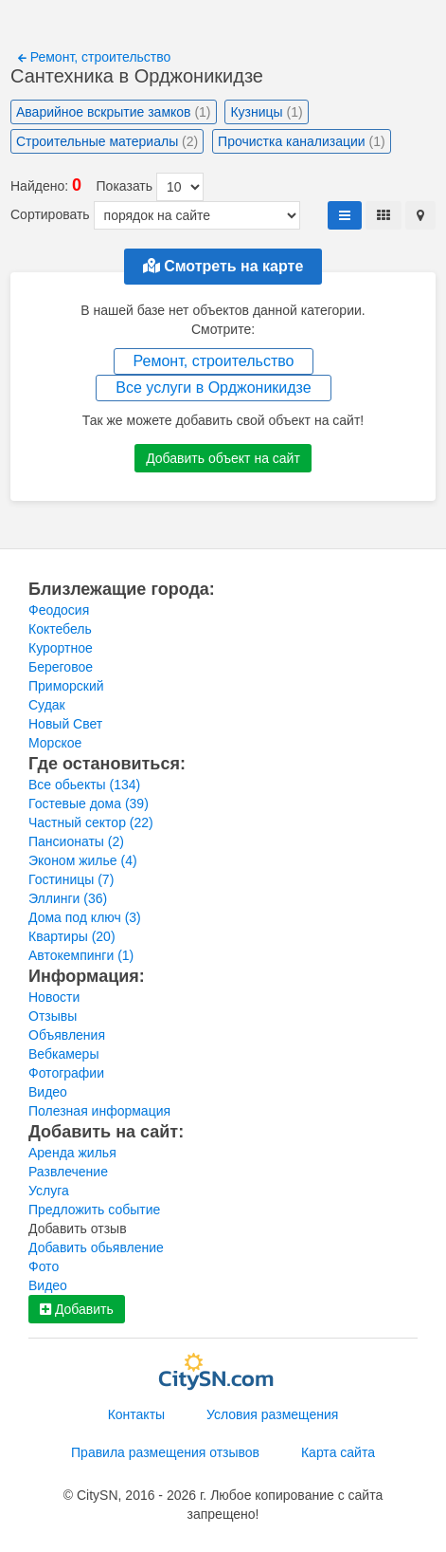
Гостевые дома (88, 803)
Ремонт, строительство (94, 57)
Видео (47, 1091)
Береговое (60, 666)
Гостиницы (71, 879)
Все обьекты (84, 784)
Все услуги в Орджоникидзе (213, 387)
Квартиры (72, 936)
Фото (43, 1266)
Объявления (66, 1035)
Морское (54, 742)
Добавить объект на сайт (223, 458)
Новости (54, 997)
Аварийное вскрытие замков (113, 112)
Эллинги (67, 898)
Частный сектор (90, 822)
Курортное (60, 648)
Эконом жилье (82, 860)
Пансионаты (76, 841)
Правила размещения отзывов (165, 1452)
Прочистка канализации (301, 141)
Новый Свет (65, 723)
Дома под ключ (84, 917)
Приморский (66, 685)
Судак (46, 704)
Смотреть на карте (223, 266)
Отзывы (52, 1016)
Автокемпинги (81, 955)
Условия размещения (272, 1414)
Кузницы (266, 112)
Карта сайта (338, 1452)
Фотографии (66, 1073)
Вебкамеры (63, 1054)
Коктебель (60, 629)
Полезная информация (99, 1110)
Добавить (77, 1309)
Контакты (136, 1414)
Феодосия (58, 610)
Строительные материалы (107, 141)
